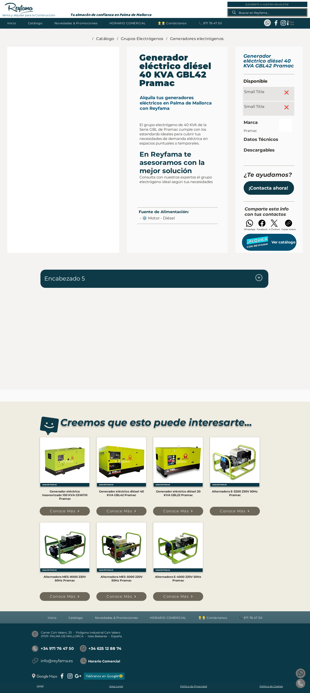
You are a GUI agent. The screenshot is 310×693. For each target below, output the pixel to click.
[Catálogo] (105, 38)
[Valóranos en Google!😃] (104, 676)
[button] (35, 23)
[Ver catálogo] (269, 242)
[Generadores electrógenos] (197, 38)
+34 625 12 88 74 (104, 648)
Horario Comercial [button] (104, 661)
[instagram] (283, 22)
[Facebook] (262, 225)
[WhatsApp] (249, 225)
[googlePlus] (78, 676)
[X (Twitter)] (274, 225)
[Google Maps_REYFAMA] (290, 22)
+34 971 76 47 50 (57, 648)
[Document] (259, 277)
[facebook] (275, 22)
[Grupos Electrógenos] (142, 38)
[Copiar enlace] (288, 225)
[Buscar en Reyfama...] (267, 12)
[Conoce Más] (65, 511)
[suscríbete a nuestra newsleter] (267, 4)
